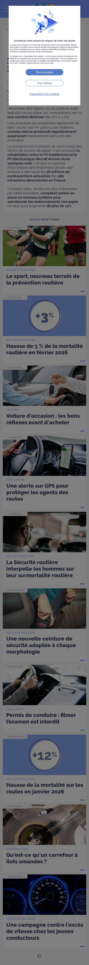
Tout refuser (44, 83)
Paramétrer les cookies (44, 94)
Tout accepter (44, 72)
